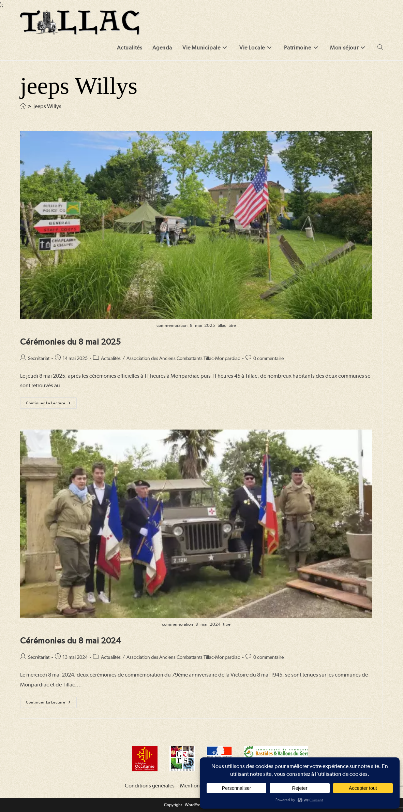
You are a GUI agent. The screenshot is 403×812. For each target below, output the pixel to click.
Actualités (111, 358)
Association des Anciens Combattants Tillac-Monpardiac (183, 358)
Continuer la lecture (51, 405)
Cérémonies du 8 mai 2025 (70, 342)
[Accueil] (23, 106)
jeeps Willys (47, 106)
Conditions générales (150, 785)
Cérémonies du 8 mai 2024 (70, 641)
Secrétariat (38, 358)
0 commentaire (268, 358)
